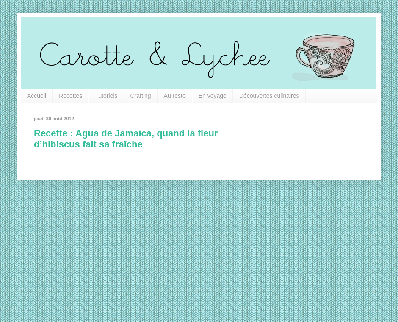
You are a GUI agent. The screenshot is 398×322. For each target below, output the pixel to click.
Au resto (175, 95)
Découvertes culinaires (269, 95)
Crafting (140, 95)
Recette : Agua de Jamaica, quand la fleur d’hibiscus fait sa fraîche (126, 139)
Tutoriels (106, 95)
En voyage (213, 95)
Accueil (36, 95)
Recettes (70, 95)
